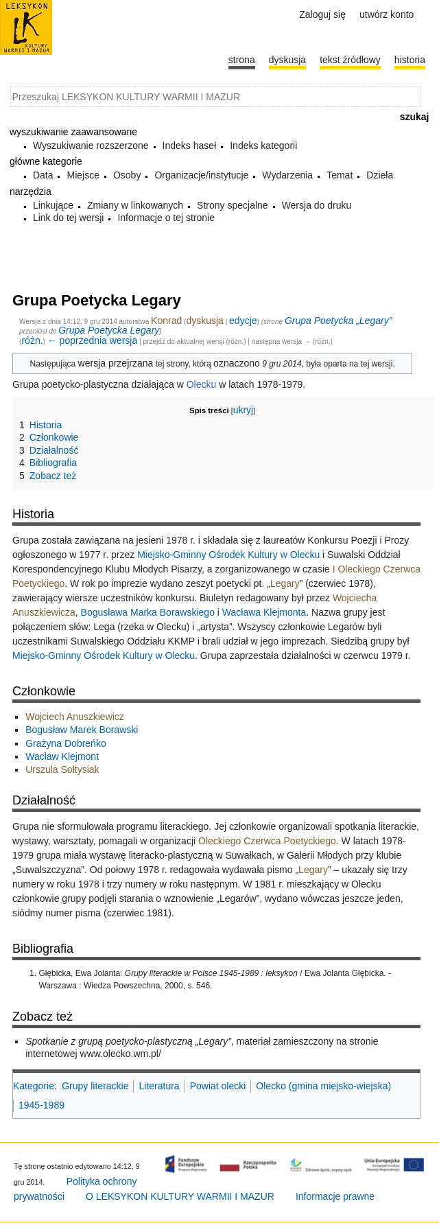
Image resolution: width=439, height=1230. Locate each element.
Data (43, 175)
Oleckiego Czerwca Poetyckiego (267, 840)
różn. (32, 340)
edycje (243, 320)
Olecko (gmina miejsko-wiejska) (323, 1085)
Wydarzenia (287, 175)
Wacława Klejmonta (264, 612)
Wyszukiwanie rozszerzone (91, 145)
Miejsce (83, 175)
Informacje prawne (335, 1196)
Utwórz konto (386, 14)
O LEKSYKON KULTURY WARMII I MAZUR (180, 1196)
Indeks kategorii (263, 145)
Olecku (202, 384)
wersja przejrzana (116, 363)
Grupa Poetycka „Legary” (338, 320)
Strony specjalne (232, 205)
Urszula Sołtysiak (62, 769)
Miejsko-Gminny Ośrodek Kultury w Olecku (228, 554)
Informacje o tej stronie (166, 217)
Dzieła (379, 175)
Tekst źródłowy (350, 59)
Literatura (159, 1085)
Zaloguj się (322, 14)
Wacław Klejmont (62, 756)
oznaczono (236, 363)
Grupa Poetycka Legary (108, 330)
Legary (285, 583)
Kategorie (33, 1085)
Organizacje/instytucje (201, 175)
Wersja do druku (317, 205)
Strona (241, 59)
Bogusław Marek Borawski (81, 729)
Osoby (127, 175)
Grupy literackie (95, 1085)
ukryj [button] (243, 409)
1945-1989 (41, 1105)
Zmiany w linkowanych (135, 205)
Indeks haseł (190, 145)
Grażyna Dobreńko (65, 743)
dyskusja (204, 320)
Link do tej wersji (68, 217)
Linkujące (53, 205)
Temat (340, 175)
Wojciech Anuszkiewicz (74, 716)
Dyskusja (287, 59)
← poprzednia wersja (92, 340)
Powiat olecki (218, 1085)
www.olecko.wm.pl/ (120, 1053)
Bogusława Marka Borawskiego (148, 612)
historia (409, 59)
